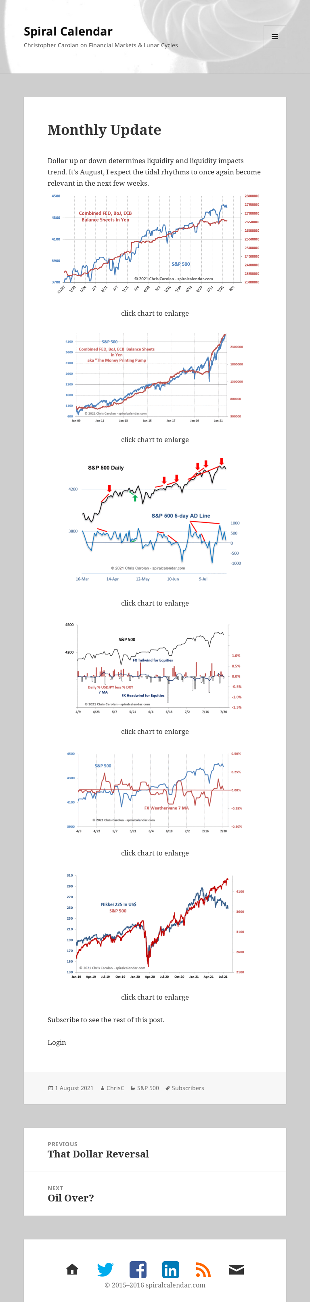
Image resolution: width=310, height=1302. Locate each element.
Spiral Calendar (68, 31)
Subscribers (188, 1088)
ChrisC (115, 1088)
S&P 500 (148, 1088)
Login (57, 1042)
